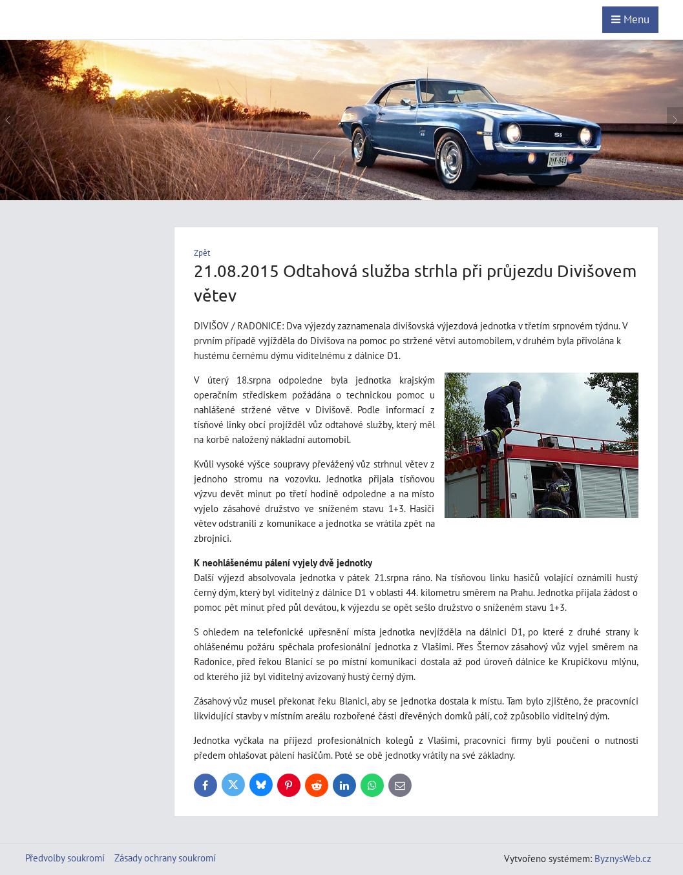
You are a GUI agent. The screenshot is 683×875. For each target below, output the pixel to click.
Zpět (202, 252)
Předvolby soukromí (65, 857)
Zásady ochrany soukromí (165, 857)
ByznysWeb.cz (622, 858)
